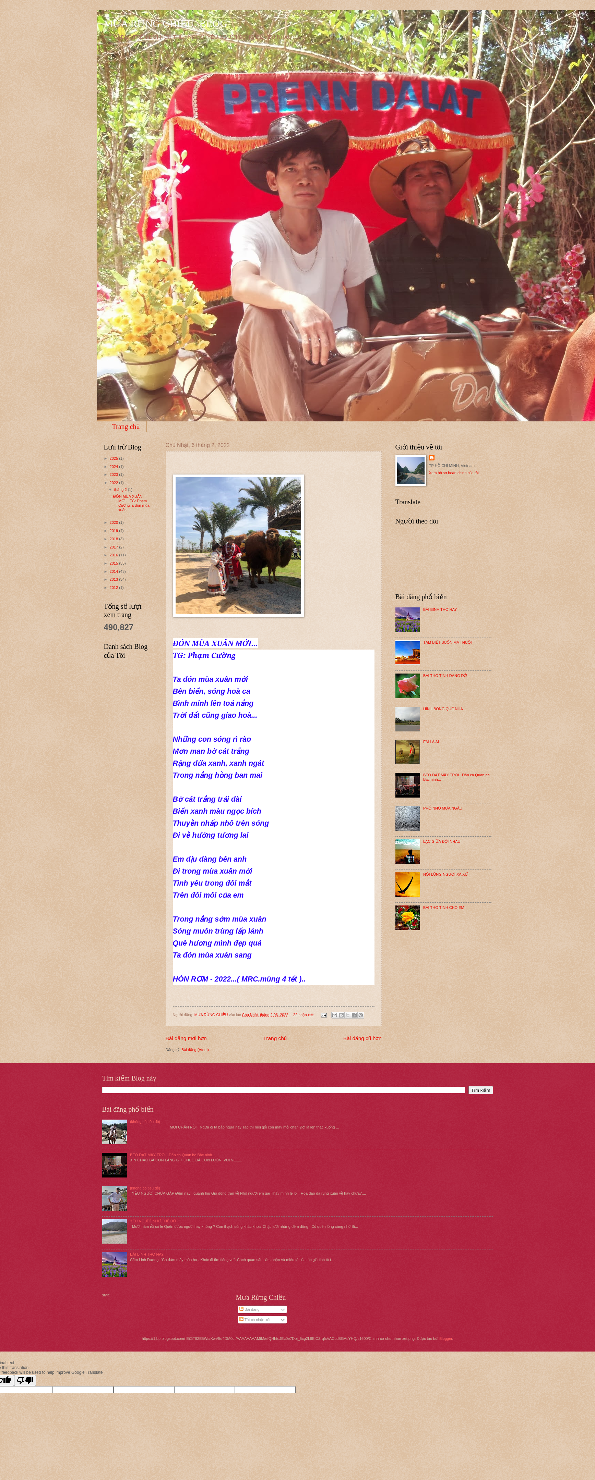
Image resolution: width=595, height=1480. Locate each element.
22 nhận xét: (304, 1015)
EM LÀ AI (431, 742)
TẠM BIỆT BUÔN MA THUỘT (448, 642)
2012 (114, 587)
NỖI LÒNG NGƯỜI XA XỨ (445, 874)
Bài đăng (249, 1309)
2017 (114, 547)
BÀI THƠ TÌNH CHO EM (443, 907)
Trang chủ (126, 426)
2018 (114, 539)
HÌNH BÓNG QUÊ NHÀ (443, 709)
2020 (114, 522)
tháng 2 (121, 490)
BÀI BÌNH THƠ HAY (440, 609)
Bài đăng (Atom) (195, 1050)
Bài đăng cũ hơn (362, 1038)
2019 (114, 531)
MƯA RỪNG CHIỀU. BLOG (165, 23)
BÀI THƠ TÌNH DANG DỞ (445, 676)
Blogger (445, 1338)
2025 (114, 458)
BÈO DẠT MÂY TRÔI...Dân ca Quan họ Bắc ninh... (172, 1155)
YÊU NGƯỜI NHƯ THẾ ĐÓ (153, 1221)
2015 (114, 563)
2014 (114, 571)
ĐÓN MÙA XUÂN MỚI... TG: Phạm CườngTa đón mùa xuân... (131, 503)
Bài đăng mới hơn (186, 1038)
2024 (114, 467)
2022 (114, 483)
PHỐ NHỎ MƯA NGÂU (442, 808)
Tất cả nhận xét (254, 1320)
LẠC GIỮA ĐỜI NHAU (442, 841)
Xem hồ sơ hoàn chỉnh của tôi (454, 473)
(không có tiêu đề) (145, 1122)
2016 (114, 555)
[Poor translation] (25, 1380)
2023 (114, 474)
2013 (114, 579)
